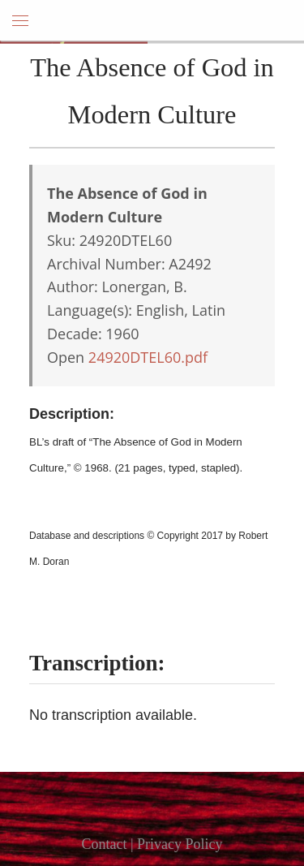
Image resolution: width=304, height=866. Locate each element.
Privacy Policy (180, 844)
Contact (103, 844)
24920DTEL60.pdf (148, 357)
